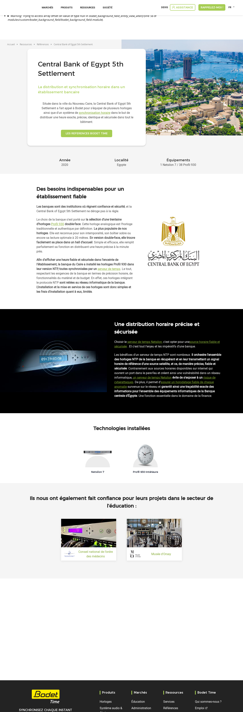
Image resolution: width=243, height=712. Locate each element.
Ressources (87, 7)
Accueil (11, 44)
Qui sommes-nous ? (208, 701)
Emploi (199, 708)
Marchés (47, 7)
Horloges (106, 701)
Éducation (138, 701)
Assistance (184, 7)
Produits (67, 7)
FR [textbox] (229, 7)
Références (43, 44)
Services (168, 701)
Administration (141, 708)
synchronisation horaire (94, 113)
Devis (164, 7)
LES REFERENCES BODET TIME (87, 135)
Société (107, 7)
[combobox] (232, 7)
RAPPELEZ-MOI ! (212, 7)
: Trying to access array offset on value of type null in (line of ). (82, 17)
